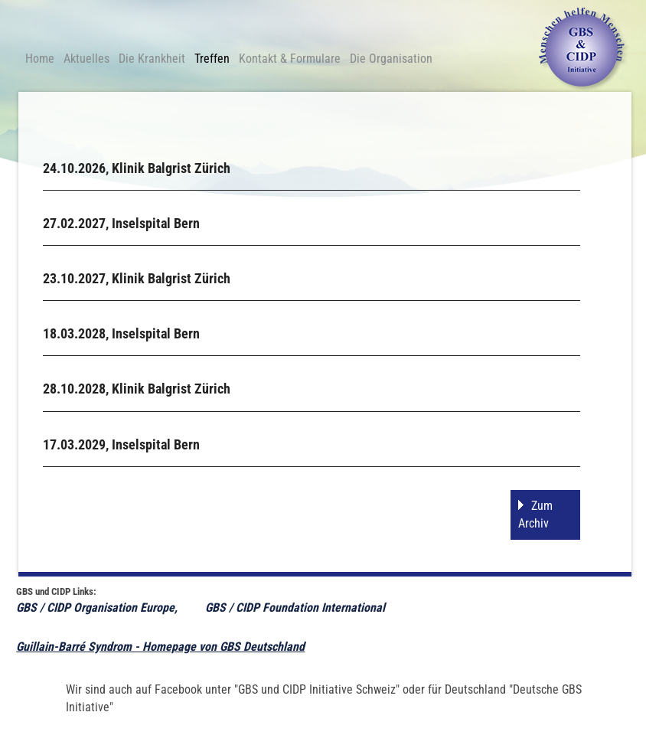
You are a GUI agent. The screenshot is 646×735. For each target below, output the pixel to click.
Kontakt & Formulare (290, 58)
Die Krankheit (152, 58)
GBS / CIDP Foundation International (296, 607)
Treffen (212, 58)
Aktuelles (86, 58)
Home (39, 58)
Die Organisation (391, 58)
